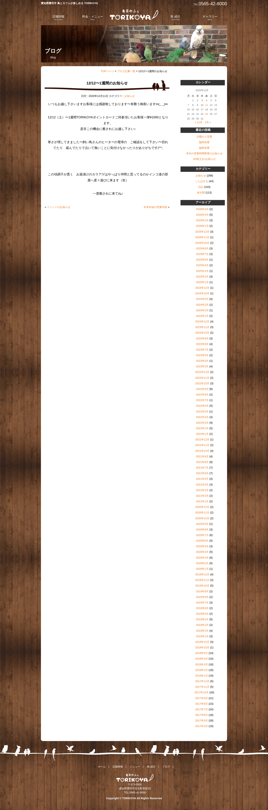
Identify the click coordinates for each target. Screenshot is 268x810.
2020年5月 (202, 546)
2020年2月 (202, 563)
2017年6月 (201, 714)
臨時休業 (204, 142)
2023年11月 (202, 327)
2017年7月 (201, 709)
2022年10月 (202, 383)
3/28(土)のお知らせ (204, 158)
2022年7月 (202, 400)
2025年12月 (202, 231)
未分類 (201, 192)
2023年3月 (202, 366)
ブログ (166, 766)
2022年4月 (202, 417)
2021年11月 (202, 445)
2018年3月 (201, 664)
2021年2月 (202, 495)
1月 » (208, 122)
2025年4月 (202, 265)
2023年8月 (202, 344)
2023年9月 (202, 338)
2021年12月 (202, 439)
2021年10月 (202, 450)
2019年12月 (202, 574)
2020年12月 (202, 506)
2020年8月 (202, 529)
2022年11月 (202, 377)
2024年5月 (202, 298)
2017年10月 (201, 692)
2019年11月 (202, 580)
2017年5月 (201, 720)
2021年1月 (202, 501)
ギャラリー (209, 18)
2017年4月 (201, 726)
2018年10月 (202, 647)
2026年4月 (202, 209)
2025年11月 (202, 237)
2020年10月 (202, 518)
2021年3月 (202, 490)
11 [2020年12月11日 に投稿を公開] (206, 105)
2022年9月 (202, 388)
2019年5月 (202, 613)
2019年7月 (202, 602)
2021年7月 (202, 467)
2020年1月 (202, 568)
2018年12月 (202, 641)
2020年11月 (202, 512)
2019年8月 (202, 596)
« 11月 (198, 122)
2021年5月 (202, 478)
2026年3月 (202, 214)
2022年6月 (202, 405)
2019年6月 (202, 608)
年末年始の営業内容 (155, 207)
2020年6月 (202, 540)
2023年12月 (202, 321)
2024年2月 (202, 310)
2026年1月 (202, 225)
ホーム (102, 766)
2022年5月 (202, 411)
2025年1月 (202, 282)
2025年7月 (202, 254)
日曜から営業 (204, 136)
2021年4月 (202, 484)
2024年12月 (202, 287)
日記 (200, 186)
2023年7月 (202, 349)
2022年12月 (202, 372)
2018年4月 (201, 658)
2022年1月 (202, 433)
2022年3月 (202, 422)
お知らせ (129, 95)
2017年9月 (201, 698)
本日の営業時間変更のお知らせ (204, 153)
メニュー (135, 766)
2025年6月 (202, 259)
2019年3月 (202, 624)
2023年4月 (202, 360)
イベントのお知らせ (58, 207)
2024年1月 (202, 315)
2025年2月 (202, 276)
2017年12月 (202, 681)
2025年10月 (202, 242)
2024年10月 (202, 293)
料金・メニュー (92, 18)
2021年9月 (202, 456)
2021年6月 (202, 473)
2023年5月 (202, 355)
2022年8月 (202, 394)
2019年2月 (202, 630)
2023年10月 (202, 332)
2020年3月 (202, 557)
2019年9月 (202, 591)
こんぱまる (201, 181)
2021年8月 (202, 462)
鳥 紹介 (175, 18)
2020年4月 (202, 551)
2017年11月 (202, 686)
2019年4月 (202, 619)
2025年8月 (202, 248)
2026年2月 (202, 220)
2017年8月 (201, 703)
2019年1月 (202, 636)
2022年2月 (202, 428)
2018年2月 (201, 670)
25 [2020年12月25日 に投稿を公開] (206, 114)
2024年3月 (202, 304)
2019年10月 (202, 585)
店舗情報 (58, 18)
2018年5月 (201, 653)
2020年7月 (202, 535)
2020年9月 (202, 523)
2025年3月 (202, 271)
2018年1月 (201, 675)
